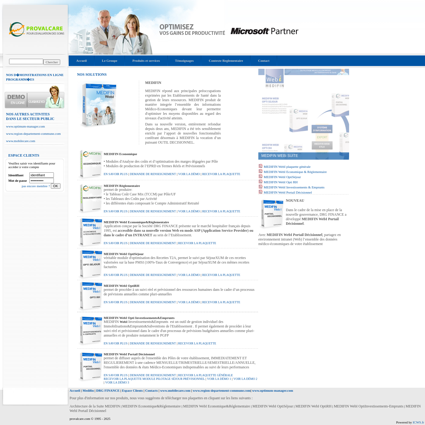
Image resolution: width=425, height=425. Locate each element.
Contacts (151, 390)
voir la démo (189, 174)
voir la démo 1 (219, 378)
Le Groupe (109, 60)
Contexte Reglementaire (226, 60)
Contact (263, 60)
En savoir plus (116, 174)
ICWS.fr (418, 422)
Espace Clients (132, 390)
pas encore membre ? (36, 186)
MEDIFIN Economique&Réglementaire (151, 406)
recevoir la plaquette (221, 174)
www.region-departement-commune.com (33, 133)
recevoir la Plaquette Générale (205, 375)
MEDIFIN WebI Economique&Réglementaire (217, 406)
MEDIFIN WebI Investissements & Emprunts (294, 187)
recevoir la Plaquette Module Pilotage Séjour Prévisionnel (155, 378)
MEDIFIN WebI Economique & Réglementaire (295, 172)
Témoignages (184, 60)
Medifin (88, 390)
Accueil (81, 60)
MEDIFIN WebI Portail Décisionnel (287, 192)
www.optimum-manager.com (25, 126)
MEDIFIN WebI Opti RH (280, 182)
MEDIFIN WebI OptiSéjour (282, 177)
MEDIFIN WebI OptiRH (313, 406)
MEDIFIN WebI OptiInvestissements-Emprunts (368, 406)
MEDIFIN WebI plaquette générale (287, 166)
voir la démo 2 (245, 378)
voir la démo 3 (117, 382)
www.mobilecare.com (20, 141)
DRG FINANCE (107, 390)
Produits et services (146, 60)
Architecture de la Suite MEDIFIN (95, 406)
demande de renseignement (153, 174)
